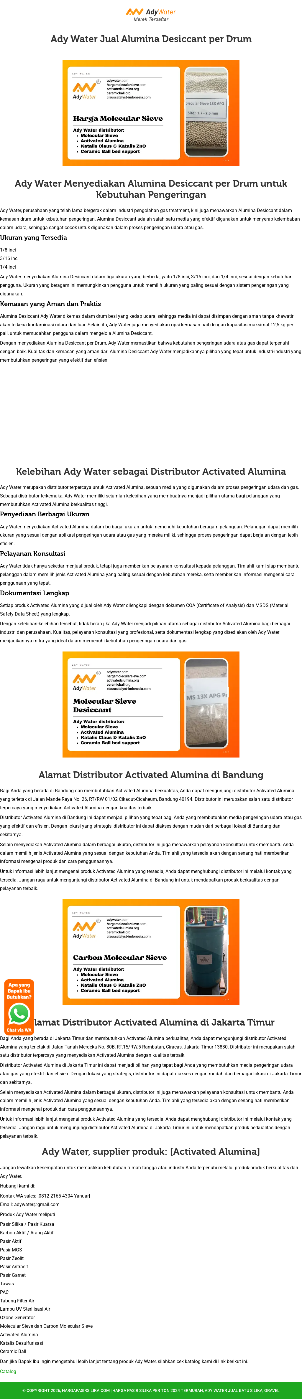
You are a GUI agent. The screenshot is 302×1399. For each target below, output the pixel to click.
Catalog (8, 1371)
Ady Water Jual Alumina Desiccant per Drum (151, 39)
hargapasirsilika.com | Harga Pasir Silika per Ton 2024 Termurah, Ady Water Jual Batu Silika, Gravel (171, 1390)
